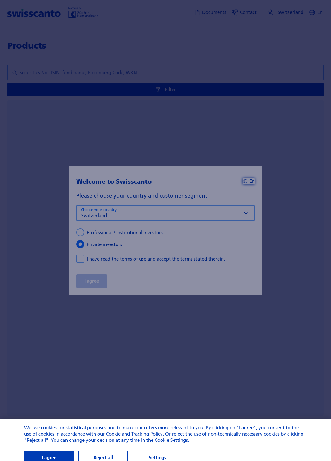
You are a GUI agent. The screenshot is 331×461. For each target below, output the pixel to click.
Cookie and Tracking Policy (134, 445)
